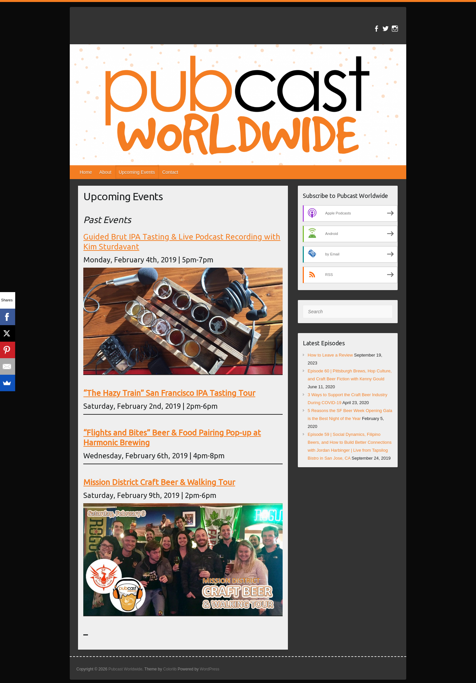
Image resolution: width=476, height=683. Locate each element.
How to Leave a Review (330, 355)
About (105, 172)
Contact (170, 172)
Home (86, 172)
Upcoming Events (137, 172)
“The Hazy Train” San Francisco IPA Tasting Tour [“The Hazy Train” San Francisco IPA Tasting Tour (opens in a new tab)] (169, 393)
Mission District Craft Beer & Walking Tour (159, 482)
